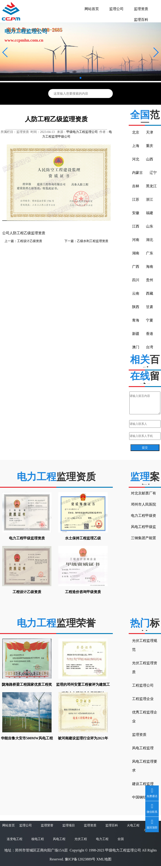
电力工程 (102, 839)
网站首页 (92, 9)
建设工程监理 (143, 784)
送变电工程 (14, 839)
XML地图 (103, 859)
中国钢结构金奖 (144, 797)
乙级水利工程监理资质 (92, 241)
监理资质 (141, 9)
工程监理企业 (143, 699)
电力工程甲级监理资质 (27, 538)
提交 (145, 447)
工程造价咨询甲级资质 (83, 592)
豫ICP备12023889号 (80, 859)
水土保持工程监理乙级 (83, 538)
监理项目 (68, 825)
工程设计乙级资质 (29, 241)
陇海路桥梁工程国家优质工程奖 (27, 684)
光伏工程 (80, 839)
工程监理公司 (143, 685)
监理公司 (116, 9)
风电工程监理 (143, 748)
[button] (5, 52)
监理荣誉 (47, 825)
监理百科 (141, 19)
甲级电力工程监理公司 (82, 132)
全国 (120, 839)
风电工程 (59, 839)
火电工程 (133, 825)
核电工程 (37, 839)
